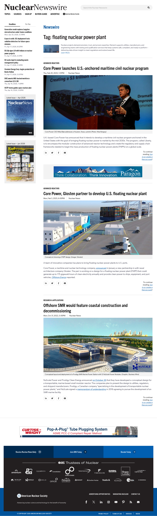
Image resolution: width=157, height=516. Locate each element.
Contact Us (135, 494)
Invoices (128, 514)
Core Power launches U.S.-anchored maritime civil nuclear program (95, 68)
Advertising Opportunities (99, 494)
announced (101, 267)
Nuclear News (74, 73)
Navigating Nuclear (120, 494)
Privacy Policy (101, 514)
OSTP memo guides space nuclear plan (18, 87)
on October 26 (99, 380)
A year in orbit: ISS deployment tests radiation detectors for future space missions (17, 41)
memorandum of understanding (91, 389)
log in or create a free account (147, 157)
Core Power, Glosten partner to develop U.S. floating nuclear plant (95, 193)
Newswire (52, 26)
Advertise (55, 14)
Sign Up (28, 14)
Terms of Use (116, 514)
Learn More (65, 52)
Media (137, 514)
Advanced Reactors (51, 63)
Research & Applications (53, 300)
